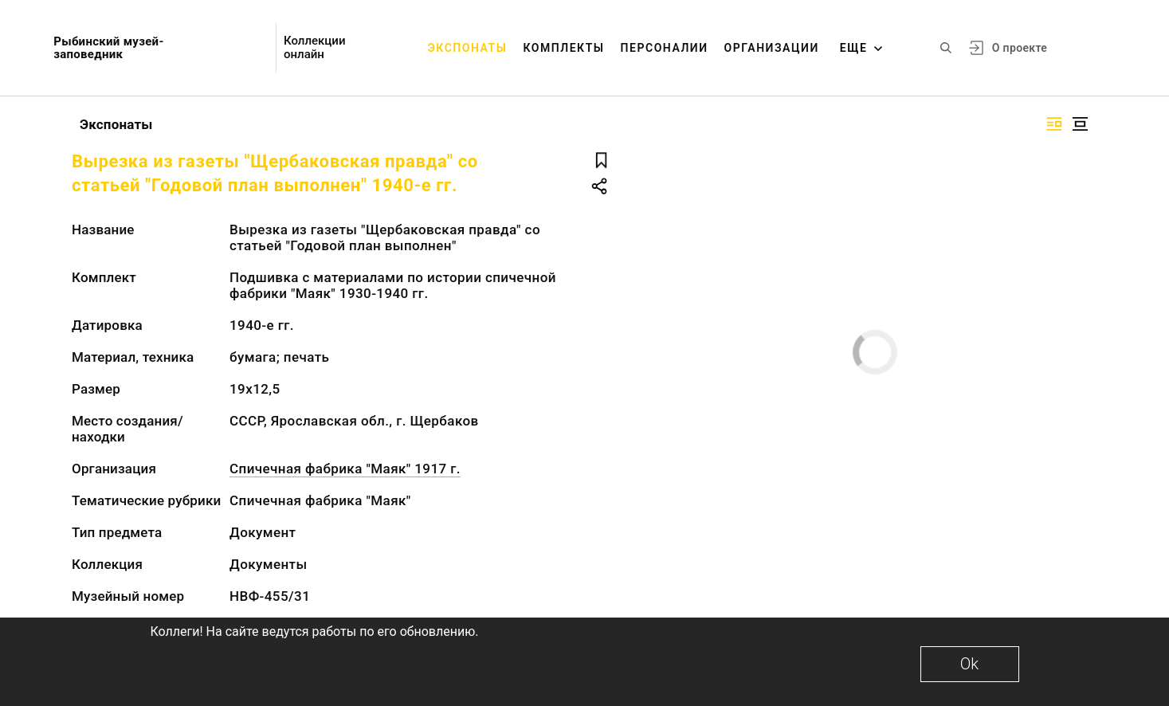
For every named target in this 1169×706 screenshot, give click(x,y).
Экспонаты (468, 47)
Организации (771, 47)
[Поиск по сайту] (946, 47)
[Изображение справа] (1054, 124)
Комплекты (563, 47)
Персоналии (664, 47)
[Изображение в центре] (1080, 124)
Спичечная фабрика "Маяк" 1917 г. (345, 469)
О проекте (1019, 47)
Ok (969, 663)
